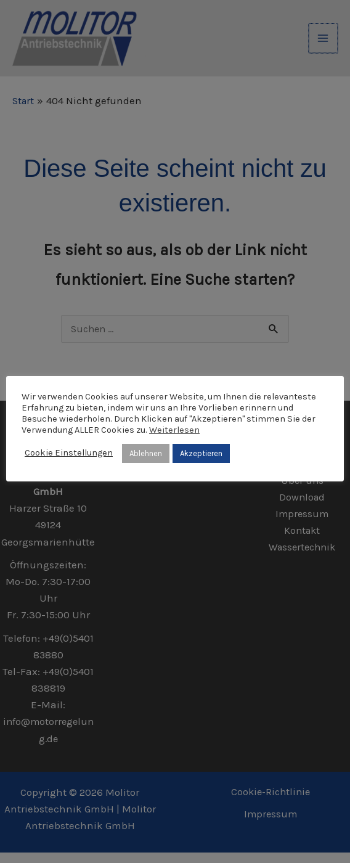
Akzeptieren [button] (201, 453)
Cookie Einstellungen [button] (69, 453)
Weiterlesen (174, 430)
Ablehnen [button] (145, 453)
